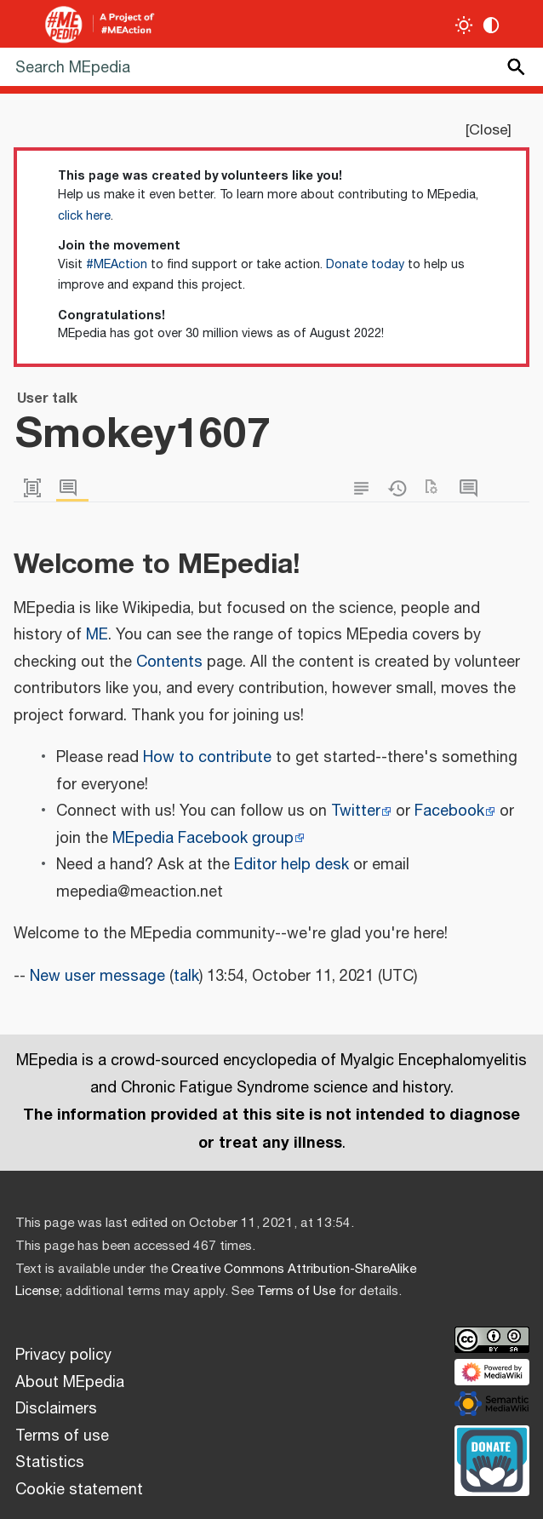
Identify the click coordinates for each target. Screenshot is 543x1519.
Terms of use (62, 1436)
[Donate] (491, 1458)
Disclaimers (56, 1409)
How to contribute (207, 758)
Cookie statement (79, 1490)
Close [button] (488, 130)
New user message (97, 977)
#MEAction (116, 264)
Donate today (365, 264)
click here (84, 216)
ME (97, 635)
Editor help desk (291, 865)
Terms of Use (296, 1291)
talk (186, 977)
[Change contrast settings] (491, 25)
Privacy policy (63, 1355)
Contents (169, 662)
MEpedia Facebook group (203, 839)
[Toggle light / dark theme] (464, 25)
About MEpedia (69, 1383)
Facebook (449, 811)
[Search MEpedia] (271, 67)
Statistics (49, 1463)
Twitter (355, 811)
